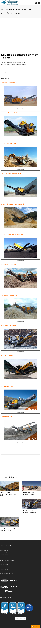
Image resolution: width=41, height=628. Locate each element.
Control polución (11, 64)
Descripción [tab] (5, 72)
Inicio (2, 12)
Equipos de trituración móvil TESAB (14, 12)
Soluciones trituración (21, 64)
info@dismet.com (4, 556)
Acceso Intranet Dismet (20, 618)
